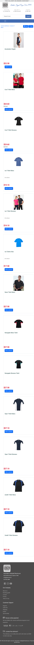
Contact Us (7, 11)
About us (5, 590)
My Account (18, 11)
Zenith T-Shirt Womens (11, 535)
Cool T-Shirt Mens (10, 89)
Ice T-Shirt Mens (9, 170)
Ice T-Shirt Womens (10, 211)
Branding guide (6, 592)
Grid (25, 26)
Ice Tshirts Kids (9, 251)
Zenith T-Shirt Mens (10, 495)
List (30, 26)
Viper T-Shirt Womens (11, 454)
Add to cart (8, 67)
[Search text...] (14, 16)
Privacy (4, 596)
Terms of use (6, 598)
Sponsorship (6, 613)
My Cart (29, 11)
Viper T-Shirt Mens (10, 414)
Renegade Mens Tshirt (11, 333)
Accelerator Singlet (10, 49)
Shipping (5, 609)
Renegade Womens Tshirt (12, 373)
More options (8, 109)
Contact (5, 594)
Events (4, 611)
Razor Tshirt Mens (10, 292)
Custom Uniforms (5, 25)
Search (28, 16)
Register (5, 605)
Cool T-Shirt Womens (11, 130)
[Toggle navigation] (5, 21)
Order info (5, 607)
